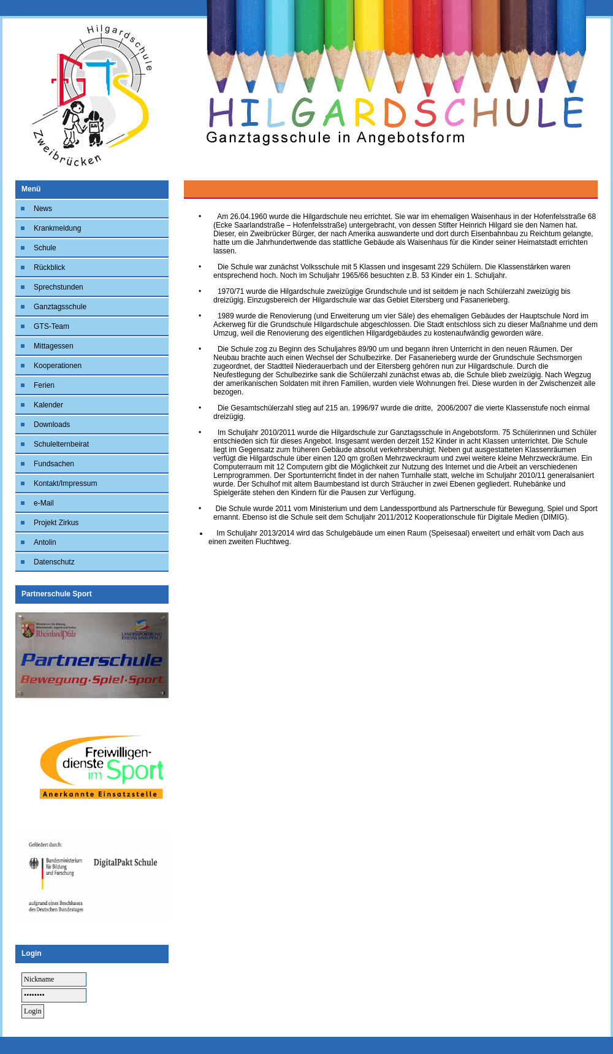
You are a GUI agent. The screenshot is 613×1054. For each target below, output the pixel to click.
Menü (30, 189)
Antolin (45, 542)
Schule (45, 248)
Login (31, 953)
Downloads (52, 424)
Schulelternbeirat (61, 444)
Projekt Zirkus (56, 522)
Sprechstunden (58, 287)
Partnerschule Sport (56, 594)
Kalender (48, 405)
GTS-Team (51, 326)
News (43, 208)
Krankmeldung (57, 228)
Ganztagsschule (60, 306)
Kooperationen (58, 365)
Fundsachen (54, 464)
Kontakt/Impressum (65, 483)
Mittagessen (54, 346)
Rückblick (49, 267)
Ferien (44, 385)
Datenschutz (54, 562)
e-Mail (44, 503)
